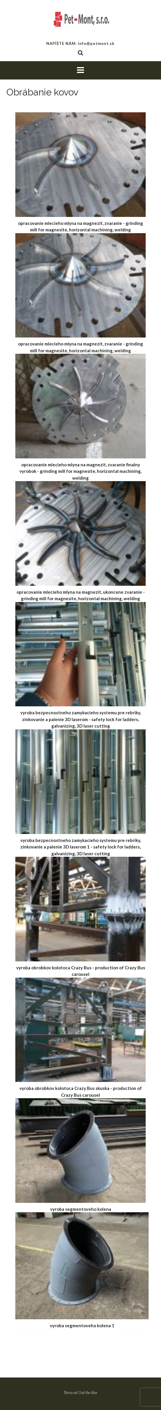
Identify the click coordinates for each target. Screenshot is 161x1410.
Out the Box (87, 1392)
